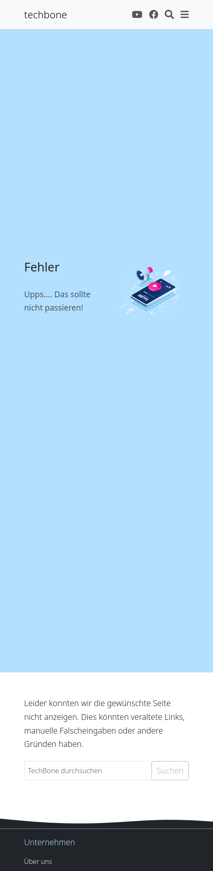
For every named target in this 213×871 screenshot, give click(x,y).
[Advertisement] (106, 614)
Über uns (38, 861)
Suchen (170, 770)
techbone (45, 14)
